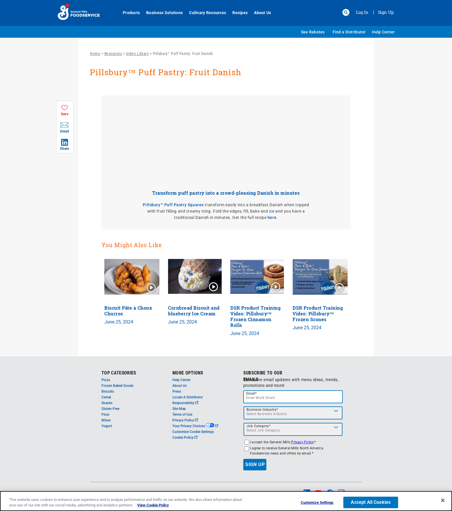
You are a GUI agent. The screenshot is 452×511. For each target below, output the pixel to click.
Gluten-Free (110, 409)
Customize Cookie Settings (193, 432)
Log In (362, 12)
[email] (293, 396)
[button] (345, 12)
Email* (251, 393)
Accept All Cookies (371, 502)
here (272, 217)
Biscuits (107, 391)
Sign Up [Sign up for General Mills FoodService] (386, 12)
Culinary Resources (204, 12)
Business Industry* (262, 410)
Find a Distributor (349, 32)
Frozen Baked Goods (117, 386)
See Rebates (313, 32)
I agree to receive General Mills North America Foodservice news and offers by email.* (286, 450)
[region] (226, 501)
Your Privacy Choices (195, 426)
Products (128, 12)
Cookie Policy (184, 438)
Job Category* (258, 426)
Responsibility (185, 403)
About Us (259, 12)
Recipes (236, 12)
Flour (105, 414)
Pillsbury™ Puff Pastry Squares (173, 204)
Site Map (179, 409)
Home (95, 53)
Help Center (383, 32)
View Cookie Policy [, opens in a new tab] (153, 505)
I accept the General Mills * (283, 442)
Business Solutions (161, 12)
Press (176, 391)
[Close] (442, 500)
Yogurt (106, 426)
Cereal (106, 397)
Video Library (137, 53)
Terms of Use (182, 414)
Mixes (106, 420)
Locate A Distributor (187, 397)
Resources (113, 53)
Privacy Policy (185, 420)
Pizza (105, 380)
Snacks (106, 403)
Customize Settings (317, 503)
